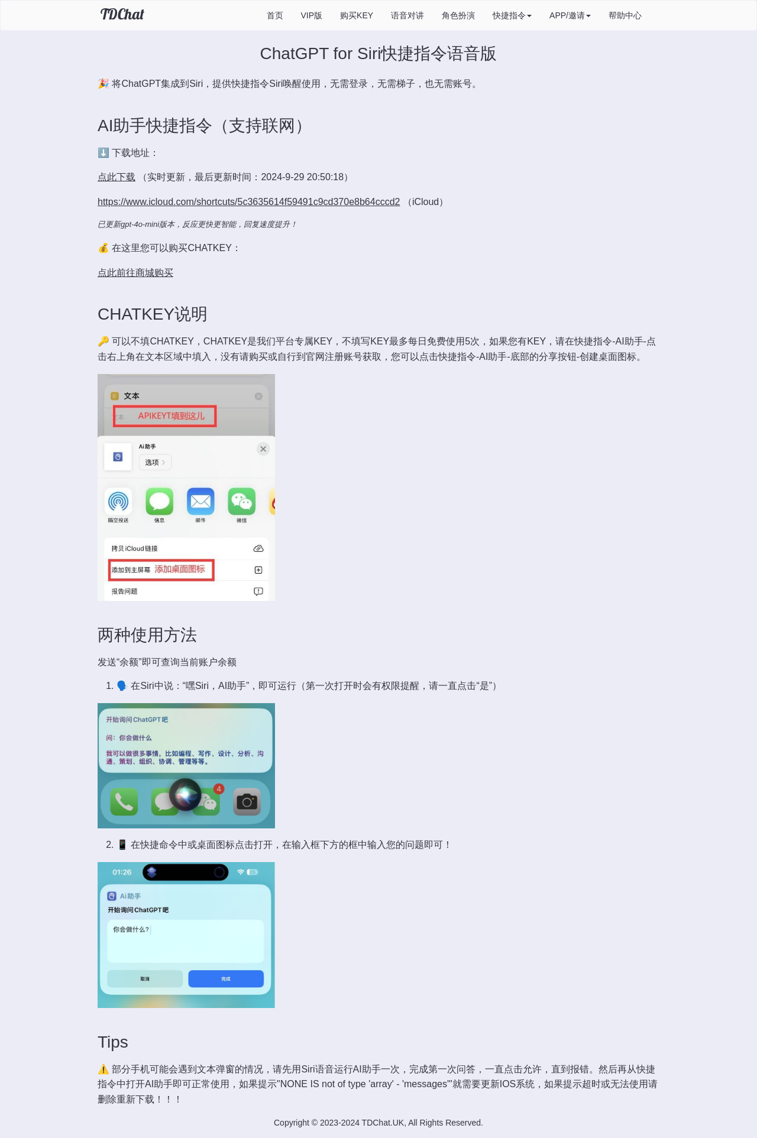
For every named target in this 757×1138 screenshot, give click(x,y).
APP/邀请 (570, 15)
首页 (275, 15)
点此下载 (116, 177)
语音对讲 (407, 15)
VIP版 (312, 15)
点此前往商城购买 (135, 273)
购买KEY (356, 15)
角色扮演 (458, 15)
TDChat (122, 14)
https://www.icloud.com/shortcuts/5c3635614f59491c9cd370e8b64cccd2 (249, 202)
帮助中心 (625, 15)
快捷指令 (512, 15)
